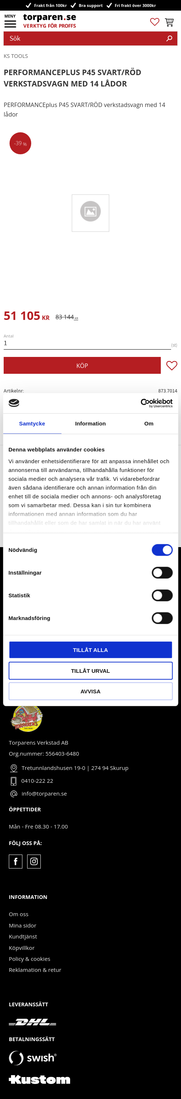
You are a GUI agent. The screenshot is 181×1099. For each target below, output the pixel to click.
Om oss (18, 914)
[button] (10, 26)
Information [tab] (90, 423)
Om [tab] (148, 423)
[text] (27, 317)
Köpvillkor (22, 947)
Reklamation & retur (35, 969)
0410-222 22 (37, 780)
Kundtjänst (23, 936)
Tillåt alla (90, 650)
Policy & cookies (29, 958)
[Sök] (169, 38)
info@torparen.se (44, 793)
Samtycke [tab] (32, 423)
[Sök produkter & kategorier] (83, 38)
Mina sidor (22, 925)
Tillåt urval (90, 670)
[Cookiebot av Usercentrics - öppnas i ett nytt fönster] (140, 403)
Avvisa (90, 691)
